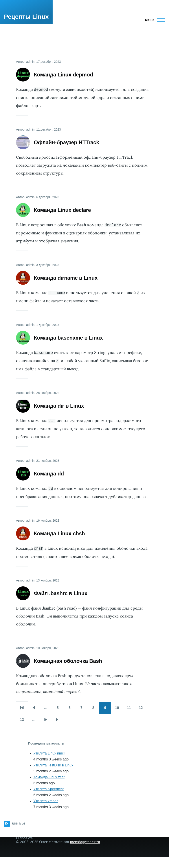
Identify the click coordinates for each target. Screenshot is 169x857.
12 (143, 709)
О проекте (24, 838)
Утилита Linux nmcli (49, 753)
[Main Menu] (153, 20)
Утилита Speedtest (48, 789)
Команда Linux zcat (49, 777)
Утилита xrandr (45, 801)
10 (119, 709)
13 (24, 721)
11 (131, 709)
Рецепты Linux (26, 16)
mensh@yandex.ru (85, 842)
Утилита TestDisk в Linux (53, 765)
